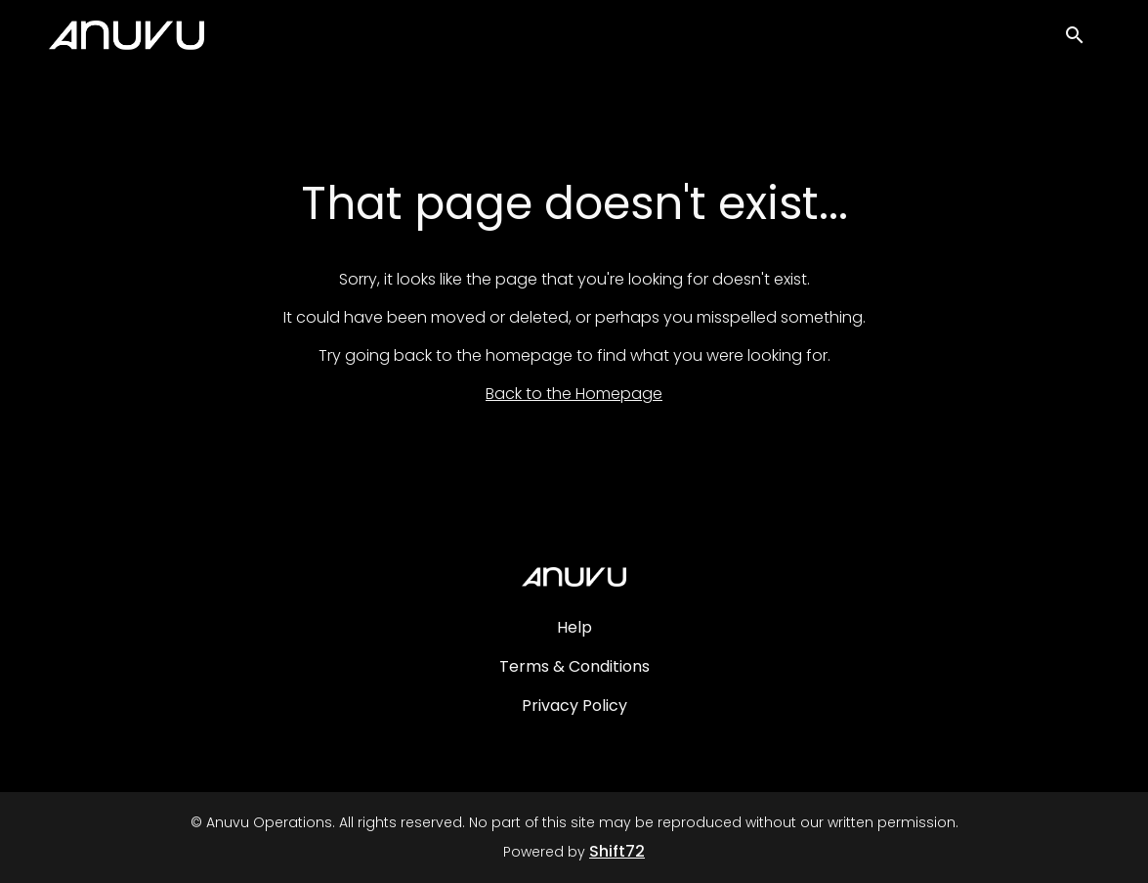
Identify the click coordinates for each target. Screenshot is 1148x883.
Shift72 (617, 851)
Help (574, 627)
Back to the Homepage (574, 393)
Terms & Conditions (574, 666)
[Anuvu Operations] (573, 577)
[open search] (1081, 41)
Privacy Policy (574, 705)
